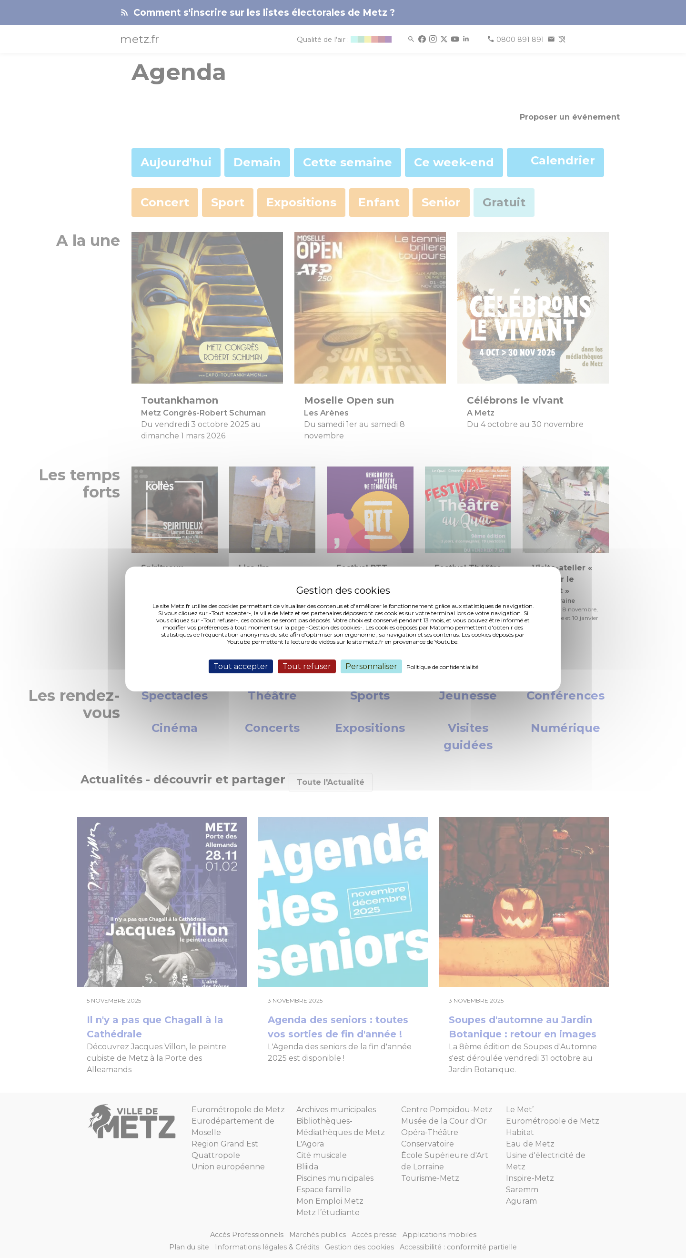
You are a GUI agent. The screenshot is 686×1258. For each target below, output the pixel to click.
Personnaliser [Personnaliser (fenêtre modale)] (371, 666)
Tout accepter (240, 666)
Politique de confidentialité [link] (442, 666)
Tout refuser (306, 666)
